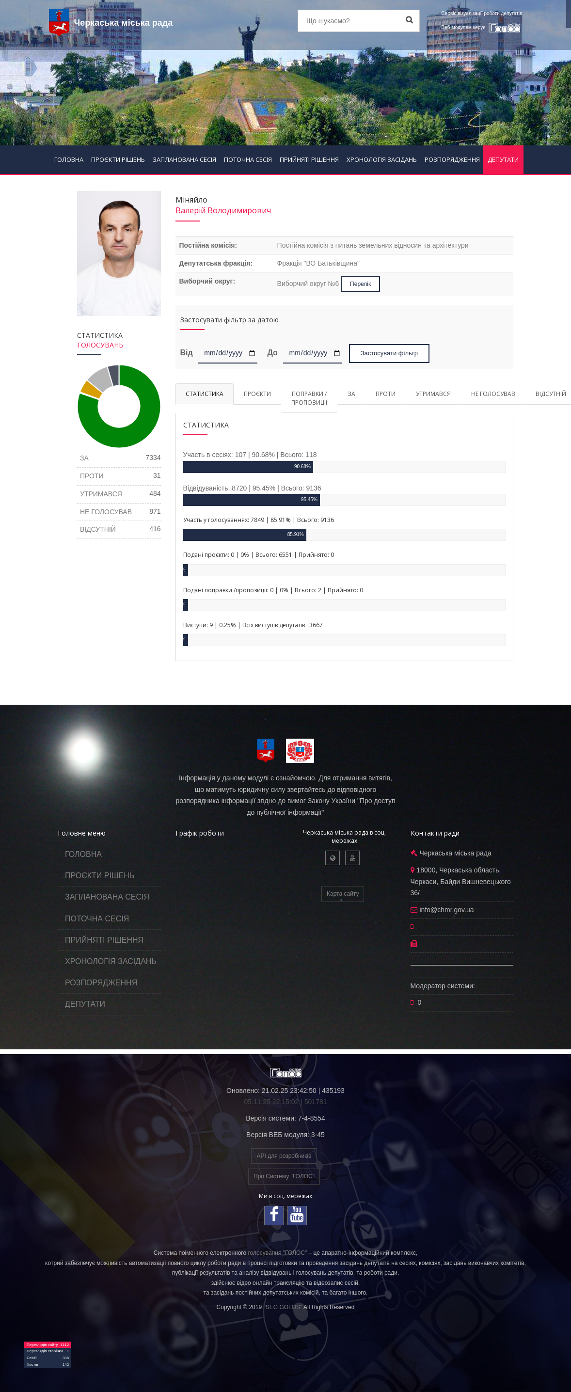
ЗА (351, 394)
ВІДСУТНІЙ (98, 529)
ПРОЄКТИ (257, 394)
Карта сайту (343, 893)
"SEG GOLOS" (282, 1307)
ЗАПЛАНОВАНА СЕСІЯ (184, 159)
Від (188, 352)
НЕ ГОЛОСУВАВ (493, 394)
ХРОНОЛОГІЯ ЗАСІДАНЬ (382, 159)
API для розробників (283, 1156)
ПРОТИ (386, 394)
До (272, 352)
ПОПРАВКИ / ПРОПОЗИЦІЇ (309, 398)
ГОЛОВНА (68, 159)
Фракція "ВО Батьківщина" (318, 263)
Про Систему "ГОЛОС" (284, 1176)
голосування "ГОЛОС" (277, 1253)
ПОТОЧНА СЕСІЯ (248, 159)
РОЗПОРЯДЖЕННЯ (452, 159)
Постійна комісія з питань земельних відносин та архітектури (373, 245)
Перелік (360, 284)
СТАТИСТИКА (204, 394)
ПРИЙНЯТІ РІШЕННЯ (309, 159)
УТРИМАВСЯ (433, 394)
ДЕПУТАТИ (503, 159)
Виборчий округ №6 (309, 283)
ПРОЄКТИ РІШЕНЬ (118, 159)
